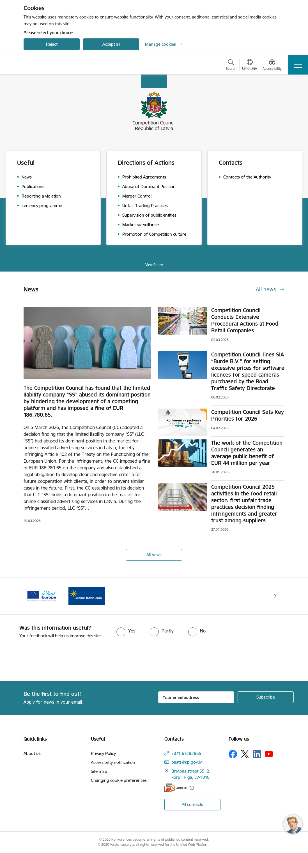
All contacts (192, 804)
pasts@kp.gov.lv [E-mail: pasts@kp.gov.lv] (186, 762)
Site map (99, 771)
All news (154, 554)
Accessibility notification (113, 762)
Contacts (230, 162)
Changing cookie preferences (119, 780)
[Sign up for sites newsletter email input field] (196, 697)
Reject (52, 44)
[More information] (192, 788)
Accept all (111, 44)
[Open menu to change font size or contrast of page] (272, 65)
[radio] (125, 630)
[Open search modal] (231, 65)
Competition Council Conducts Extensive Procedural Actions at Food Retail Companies (244, 320)
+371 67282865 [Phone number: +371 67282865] (186, 753)
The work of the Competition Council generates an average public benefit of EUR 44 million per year (246, 452)
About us (32, 753)
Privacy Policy (103, 753)
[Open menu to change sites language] (249, 65)
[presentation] (46, 660)
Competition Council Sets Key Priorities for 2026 (247, 415)
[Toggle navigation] (298, 65)
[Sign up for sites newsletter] (266, 697)
